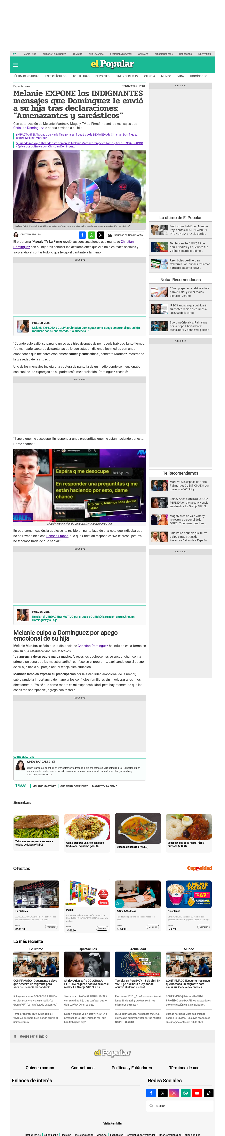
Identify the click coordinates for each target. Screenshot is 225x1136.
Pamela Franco (57, 536)
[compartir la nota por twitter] (101, 235)
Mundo (166, 76)
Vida (180, 76)
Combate (77, 54)
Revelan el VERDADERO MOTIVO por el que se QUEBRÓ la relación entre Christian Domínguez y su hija (83, 618)
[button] (15, 65)
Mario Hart (30, 54)
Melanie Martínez (44, 786)
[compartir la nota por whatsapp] (91, 235)
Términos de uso (184, 1067)
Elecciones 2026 (164, 54)
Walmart (143, 54)
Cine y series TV (126, 76)
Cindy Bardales (27, 234)
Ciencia (149, 76)
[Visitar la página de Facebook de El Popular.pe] (151, 1093)
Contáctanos (82, 1067)
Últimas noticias (26, 76)
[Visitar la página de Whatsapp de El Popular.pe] (186, 1093)
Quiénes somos (40, 1067)
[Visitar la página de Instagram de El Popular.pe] (174, 1093)
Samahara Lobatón (120, 54)
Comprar (51, 927)
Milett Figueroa (207, 54)
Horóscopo (185, 54)
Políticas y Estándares (132, 1067)
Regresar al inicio (30, 1036)
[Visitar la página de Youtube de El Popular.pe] (197, 1093)
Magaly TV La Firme (104, 786)
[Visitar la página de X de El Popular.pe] (163, 1093)
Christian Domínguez (54, 54)
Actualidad (80, 76)
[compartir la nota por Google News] (125, 235)
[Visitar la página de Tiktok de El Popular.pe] (209, 1093)
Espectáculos (55, 76)
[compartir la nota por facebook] (82, 235)
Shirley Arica (96, 54)
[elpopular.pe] (112, 69)
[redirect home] (112, 1054)
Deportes (102, 76)
